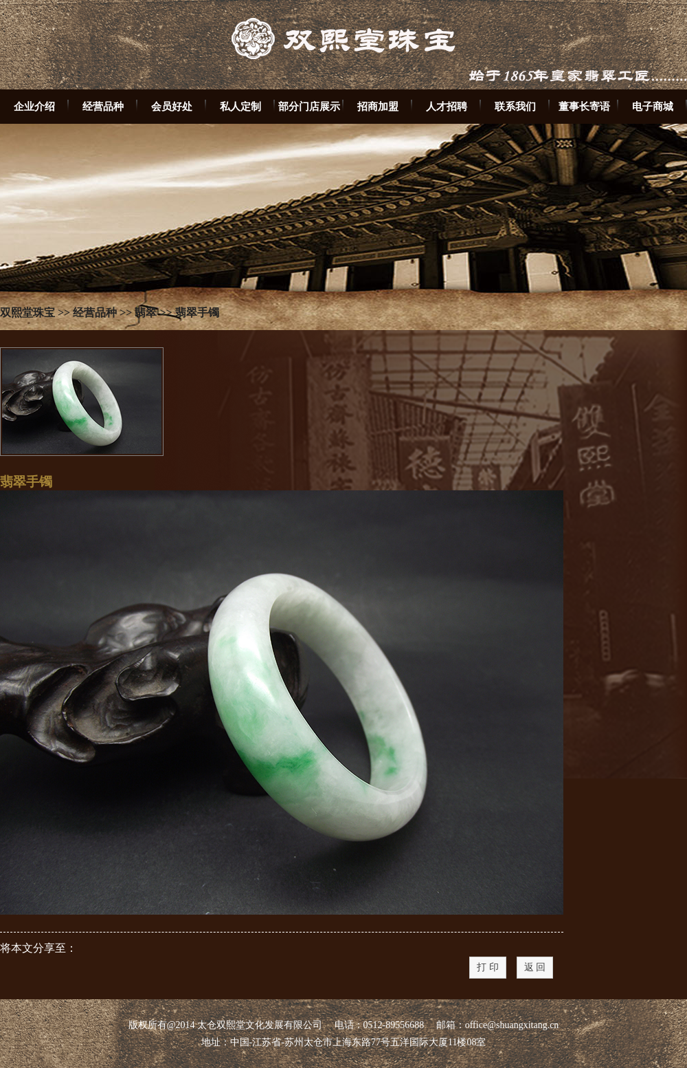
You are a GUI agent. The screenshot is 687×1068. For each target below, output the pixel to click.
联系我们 (515, 106)
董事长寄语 (584, 106)
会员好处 (171, 106)
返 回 (535, 967)
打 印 (488, 967)
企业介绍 (34, 106)
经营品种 (103, 106)
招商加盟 (377, 106)
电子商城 (652, 106)
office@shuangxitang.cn (512, 1025)
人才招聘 (446, 106)
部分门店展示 (309, 106)
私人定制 (240, 106)
